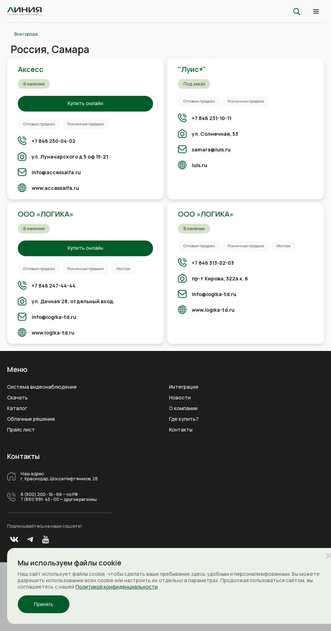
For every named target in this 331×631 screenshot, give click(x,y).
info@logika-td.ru (54, 317)
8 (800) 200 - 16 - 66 (41, 494)
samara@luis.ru (211, 149)
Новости (180, 397)
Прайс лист (21, 429)
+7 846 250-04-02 (53, 141)
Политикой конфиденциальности (116, 586)
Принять (43, 604)
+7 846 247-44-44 (53, 285)
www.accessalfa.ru (55, 188)
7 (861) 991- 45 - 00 (40, 499)
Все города (26, 34)
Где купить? (184, 419)
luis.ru (199, 165)
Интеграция (183, 386)
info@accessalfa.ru (56, 172)
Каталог (17, 408)
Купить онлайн (85, 103)
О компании (183, 408)
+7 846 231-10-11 (211, 118)
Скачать (17, 397)
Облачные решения (31, 419)
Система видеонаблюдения (42, 386)
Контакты (181, 429)
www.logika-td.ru (53, 332)
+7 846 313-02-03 (213, 262)
